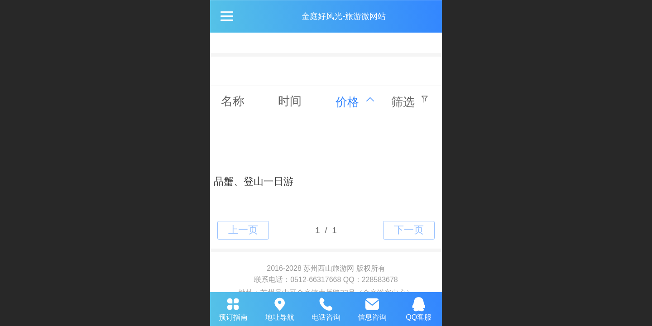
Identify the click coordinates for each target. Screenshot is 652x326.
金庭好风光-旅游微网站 (344, 16)
